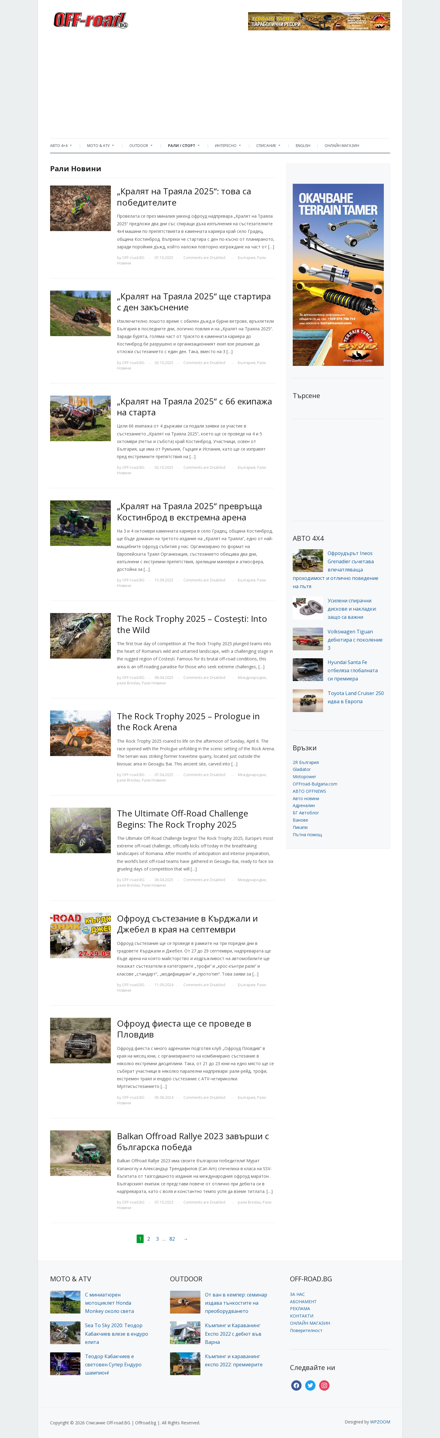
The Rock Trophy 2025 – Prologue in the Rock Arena (188, 721)
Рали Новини (154, 683)
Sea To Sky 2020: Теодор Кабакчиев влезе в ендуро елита (116, 1333)
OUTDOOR (137, 147)
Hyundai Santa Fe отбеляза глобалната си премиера (353, 670)
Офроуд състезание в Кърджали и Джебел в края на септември (187, 923)
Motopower (304, 776)
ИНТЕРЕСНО (225, 147)
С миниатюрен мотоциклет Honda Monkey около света (109, 1302)
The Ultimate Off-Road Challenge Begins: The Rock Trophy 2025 (182, 818)
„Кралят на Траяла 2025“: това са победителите (184, 196)
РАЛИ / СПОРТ (181, 147)
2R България (306, 762)
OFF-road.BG (133, 257)
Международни (252, 677)
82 (172, 1238)
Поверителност (306, 1330)
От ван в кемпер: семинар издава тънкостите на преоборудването (236, 1302)
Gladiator (302, 769)
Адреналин (304, 805)
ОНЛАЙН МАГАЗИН (342, 145)
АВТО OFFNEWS (309, 791)
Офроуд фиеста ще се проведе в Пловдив (184, 1028)
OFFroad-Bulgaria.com (315, 784)
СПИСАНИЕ (265, 147)
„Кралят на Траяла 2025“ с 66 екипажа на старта (194, 406)
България (246, 257)
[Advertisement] (220, 86)
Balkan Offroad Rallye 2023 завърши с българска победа (193, 1141)
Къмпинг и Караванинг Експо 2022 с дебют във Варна (233, 1333)
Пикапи (300, 827)
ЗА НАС (297, 1294)
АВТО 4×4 (61, 147)
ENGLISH (303, 145)
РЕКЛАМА (300, 1308)
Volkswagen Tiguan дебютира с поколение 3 (355, 639)
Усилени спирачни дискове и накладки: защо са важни (352, 608)
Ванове (300, 820)
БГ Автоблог (306, 813)
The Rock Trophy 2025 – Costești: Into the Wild (192, 624)
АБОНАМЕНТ (303, 1301)
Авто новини (306, 798)
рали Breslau (128, 683)
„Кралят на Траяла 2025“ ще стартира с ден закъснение (194, 301)
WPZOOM (380, 1422)
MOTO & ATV (97, 147)
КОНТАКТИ (301, 1316)
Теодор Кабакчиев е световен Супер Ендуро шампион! (113, 1364)
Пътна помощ (307, 834)
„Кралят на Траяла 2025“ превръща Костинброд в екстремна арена (189, 511)
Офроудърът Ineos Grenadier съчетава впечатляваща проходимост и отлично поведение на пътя (335, 570)
